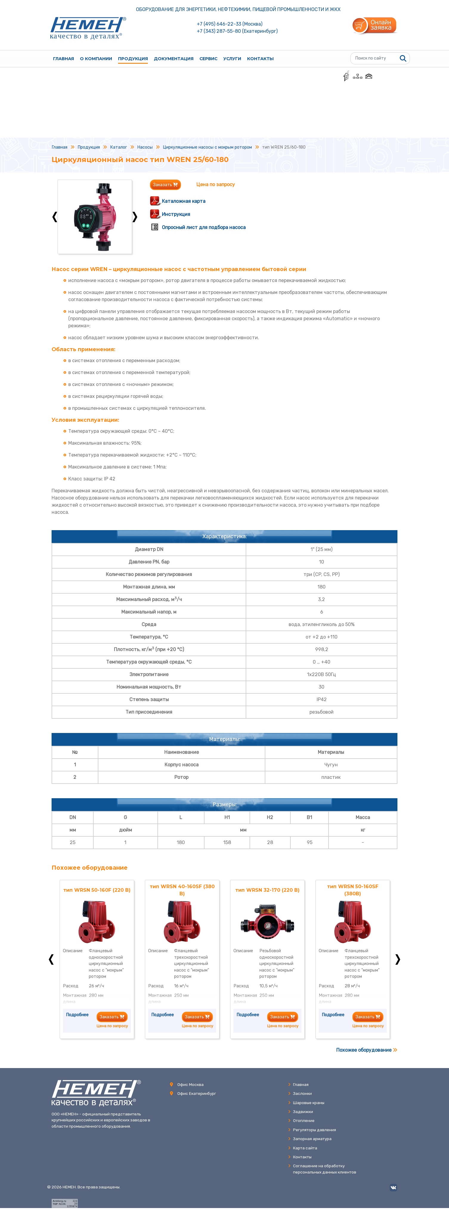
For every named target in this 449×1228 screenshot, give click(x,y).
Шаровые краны (306, 1102)
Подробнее (77, 1014)
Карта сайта (302, 1147)
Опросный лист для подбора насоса (204, 227)
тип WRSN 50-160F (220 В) (97, 890)
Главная (63, 58)
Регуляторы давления (312, 1129)
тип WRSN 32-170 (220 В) (267, 890)
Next (135, 217)
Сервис (208, 58)
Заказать (165, 184)
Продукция (133, 58)
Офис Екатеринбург (196, 1093)
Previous (55, 217)
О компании (96, 58)
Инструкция (176, 214)
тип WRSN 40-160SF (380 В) (182, 890)
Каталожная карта (183, 201)
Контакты (260, 58)
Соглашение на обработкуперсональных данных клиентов (322, 1168)
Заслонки (300, 1093)
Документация (173, 58)
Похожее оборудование (366, 1050)
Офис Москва (190, 1084)
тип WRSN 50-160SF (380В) (352, 890)
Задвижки (300, 1111)
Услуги (232, 58)
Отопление (301, 1120)
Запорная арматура (310, 1138)
